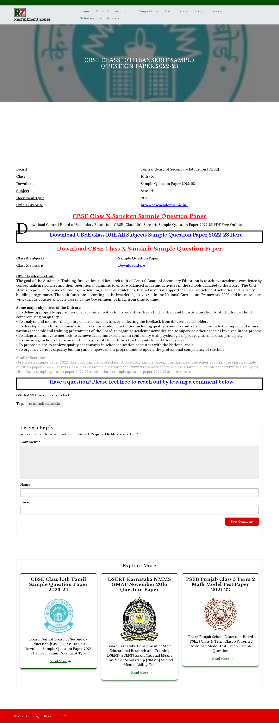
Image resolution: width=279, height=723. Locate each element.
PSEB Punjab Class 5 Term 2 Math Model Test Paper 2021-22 (220, 584)
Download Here (131, 265)
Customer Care (176, 11)
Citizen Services (206, 11)
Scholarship (90, 18)
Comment (30, 442)
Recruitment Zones (32, 19)
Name (25, 484)
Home (85, 11)
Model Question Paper (114, 11)
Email (25, 502)
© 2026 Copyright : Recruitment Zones (44, 716)
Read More (58, 661)
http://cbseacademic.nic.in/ (164, 205)
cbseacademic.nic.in (44, 403)
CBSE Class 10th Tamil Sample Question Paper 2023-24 (58, 584)
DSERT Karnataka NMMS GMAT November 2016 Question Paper (139, 584)
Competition (148, 11)
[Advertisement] (139, 138)
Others (110, 18)
